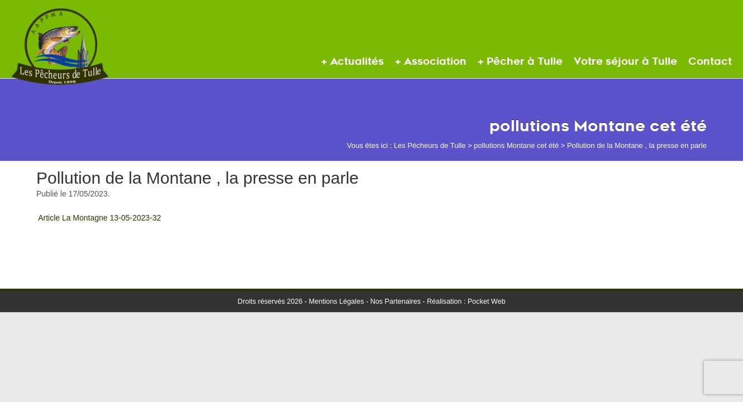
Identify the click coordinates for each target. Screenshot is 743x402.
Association (435, 61)
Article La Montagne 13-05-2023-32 (99, 217)
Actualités (357, 61)
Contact (710, 61)
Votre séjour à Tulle (625, 61)
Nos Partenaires (395, 301)
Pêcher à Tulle (525, 61)
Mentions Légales (336, 301)
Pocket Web (487, 301)
